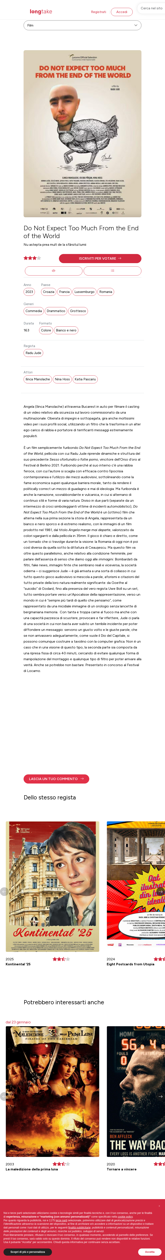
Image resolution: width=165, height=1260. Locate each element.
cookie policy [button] (125, 1224)
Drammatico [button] (56, 311)
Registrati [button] (98, 12)
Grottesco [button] (78, 311)
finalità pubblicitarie (79, 1235)
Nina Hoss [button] (62, 379)
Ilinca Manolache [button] (38, 379)
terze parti (61, 1228)
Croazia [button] (48, 292)
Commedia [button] (34, 311)
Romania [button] (105, 292)
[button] (100, 258)
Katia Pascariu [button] (85, 379)
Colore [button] (46, 330)
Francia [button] (64, 292)
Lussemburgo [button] (84, 292)
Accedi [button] (121, 12)
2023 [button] (29, 292)
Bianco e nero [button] (66, 330)
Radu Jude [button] (33, 353)
